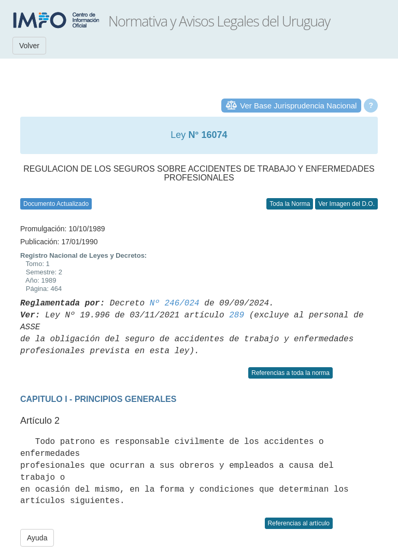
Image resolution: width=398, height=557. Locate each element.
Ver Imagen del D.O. (346, 203)
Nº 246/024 (175, 303)
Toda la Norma (289, 203)
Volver (29, 45)
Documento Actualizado (56, 203)
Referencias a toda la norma (290, 373)
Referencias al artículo (299, 523)
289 (236, 315)
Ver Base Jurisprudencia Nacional (298, 105)
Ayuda (37, 538)
